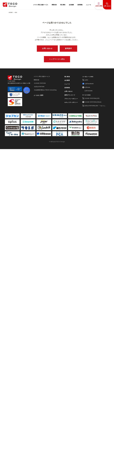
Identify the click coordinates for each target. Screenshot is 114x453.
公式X (85, 80)
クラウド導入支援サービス (40, 4)
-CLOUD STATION (40, 83)
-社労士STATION (39, 86)
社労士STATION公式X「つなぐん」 (94, 106)
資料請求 (68, 48)
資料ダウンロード (69, 95)
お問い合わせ (107, 4)
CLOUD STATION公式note (91, 102)
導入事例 (62, 4)
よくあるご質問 (38, 95)
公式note (86, 87)
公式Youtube (89, 90)
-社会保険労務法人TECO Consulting (45, 90)
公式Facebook (88, 84)
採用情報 (80, 4)
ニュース (88, 4)
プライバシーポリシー (71, 98)
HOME (11, 12)
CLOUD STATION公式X (91, 98)
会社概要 (71, 4)
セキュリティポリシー (71, 102)
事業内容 (54, 4)
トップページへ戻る (57, 59)
